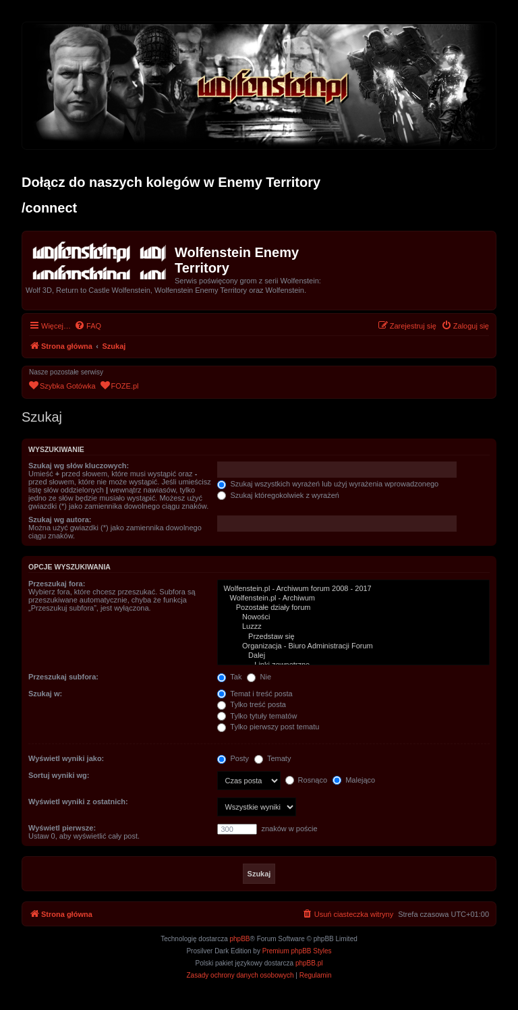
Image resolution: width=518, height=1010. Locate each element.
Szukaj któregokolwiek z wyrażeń (278, 495)
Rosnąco (306, 780)
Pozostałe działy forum (353, 608)
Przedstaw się (353, 637)
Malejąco (354, 780)
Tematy (272, 758)
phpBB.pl (309, 963)
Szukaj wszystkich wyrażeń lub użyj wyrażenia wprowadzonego (327, 484)
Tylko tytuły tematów (257, 716)
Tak (229, 677)
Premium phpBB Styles (297, 951)
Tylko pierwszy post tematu (268, 727)
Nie (259, 677)
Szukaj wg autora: (60, 519)
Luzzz (353, 627)
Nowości (353, 617)
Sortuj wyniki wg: (58, 775)
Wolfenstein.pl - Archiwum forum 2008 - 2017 (353, 589)
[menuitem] (87, 326)
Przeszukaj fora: (56, 584)
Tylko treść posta (251, 704)
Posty (233, 758)
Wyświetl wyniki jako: (66, 758)
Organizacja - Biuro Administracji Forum (353, 646)
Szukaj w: (45, 694)
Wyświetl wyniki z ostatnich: (78, 801)
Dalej (353, 656)
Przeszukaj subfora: (63, 677)
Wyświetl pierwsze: (62, 828)
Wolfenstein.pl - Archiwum (353, 598)
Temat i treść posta (254, 694)
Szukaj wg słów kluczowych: (78, 465)
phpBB (240, 939)
